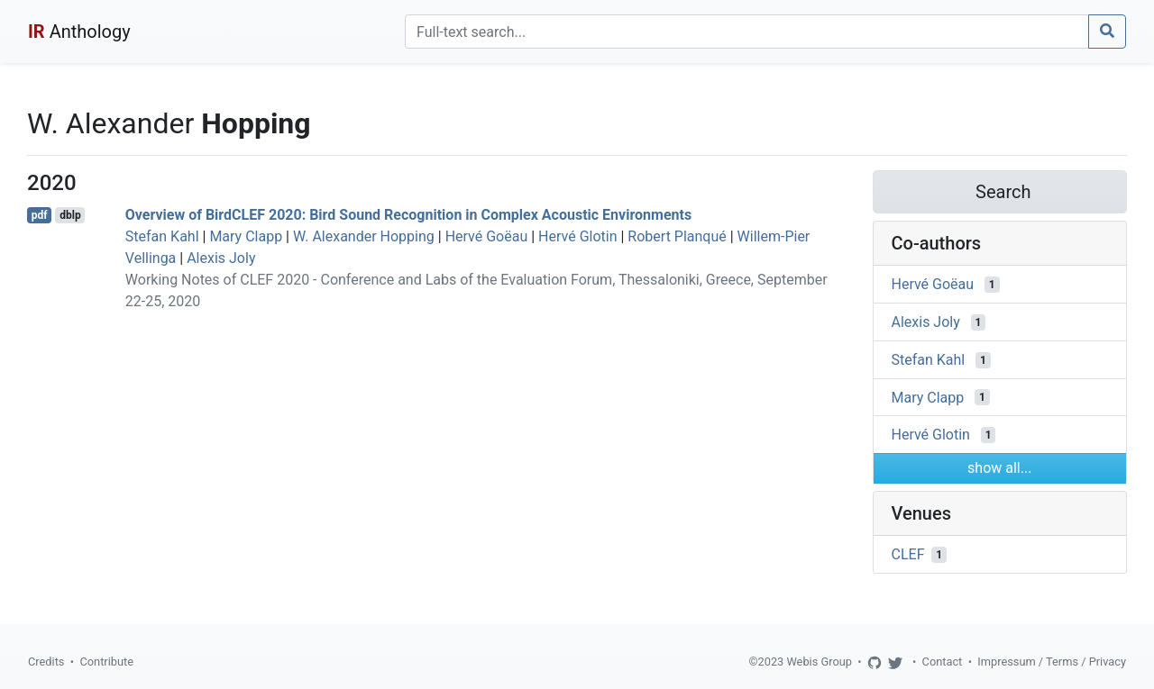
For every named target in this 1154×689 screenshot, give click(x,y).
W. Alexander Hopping (364, 236)
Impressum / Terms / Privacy (1051, 661)
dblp (70, 215)
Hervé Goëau (486, 236)
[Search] (747, 31)
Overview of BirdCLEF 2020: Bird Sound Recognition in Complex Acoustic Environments (408, 214)
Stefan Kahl (162, 236)
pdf (40, 215)
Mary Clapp (245, 236)
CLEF (908, 554)
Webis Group (819, 661)
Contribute (106, 661)
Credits (46, 661)
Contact (942, 661)
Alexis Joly (221, 258)
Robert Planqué (676, 236)
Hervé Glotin (577, 236)
